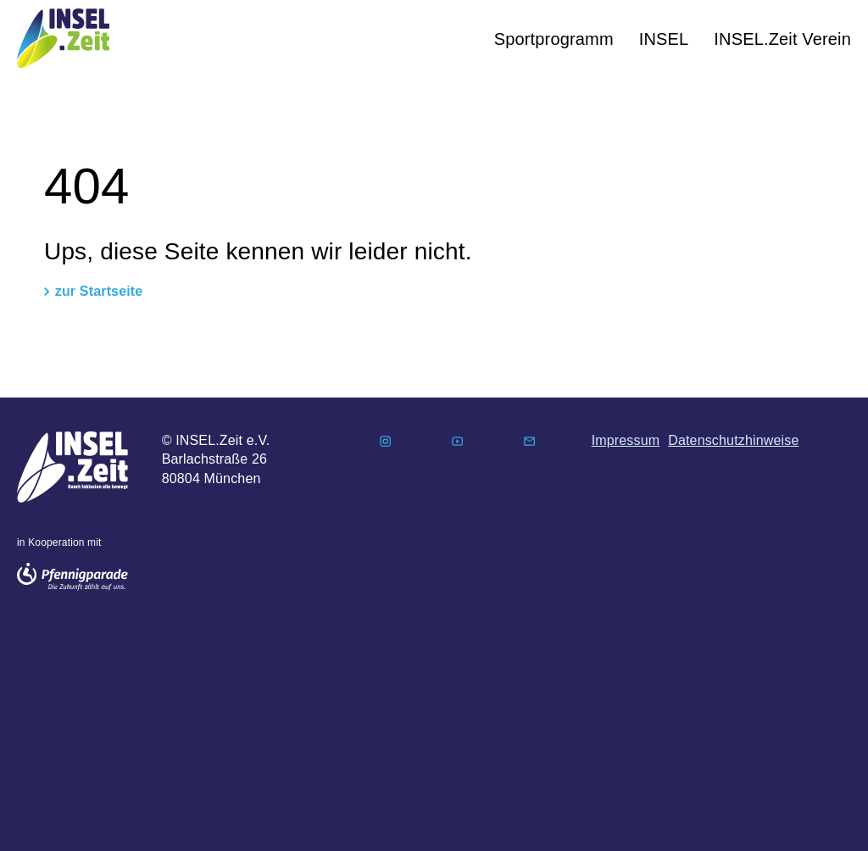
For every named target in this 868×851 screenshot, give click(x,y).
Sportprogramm (554, 39)
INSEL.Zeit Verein (782, 39)
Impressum (626, 440)
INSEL (664, 39)
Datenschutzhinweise (733, 440)
